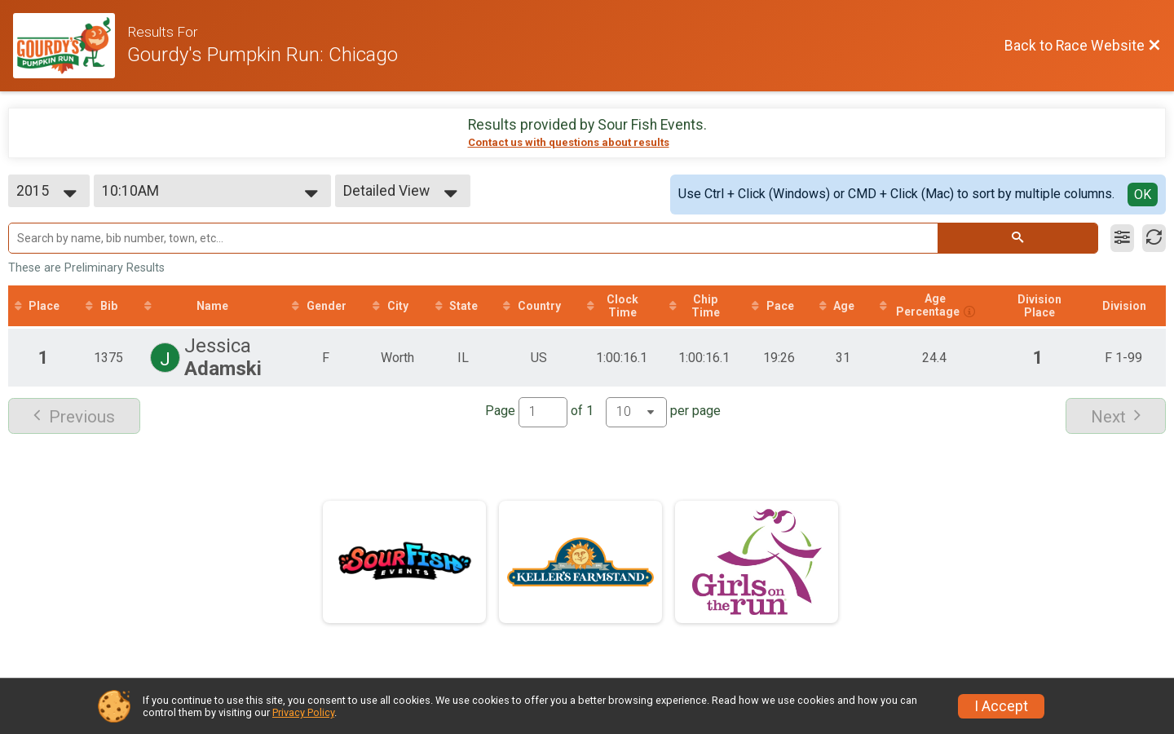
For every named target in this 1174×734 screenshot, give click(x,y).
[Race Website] (70, 45)
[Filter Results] (1122, 238)
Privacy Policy (303, 712)
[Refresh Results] (1154, 238)
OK (1142, 194)
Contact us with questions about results (568, 142)
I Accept (1001, 706)
